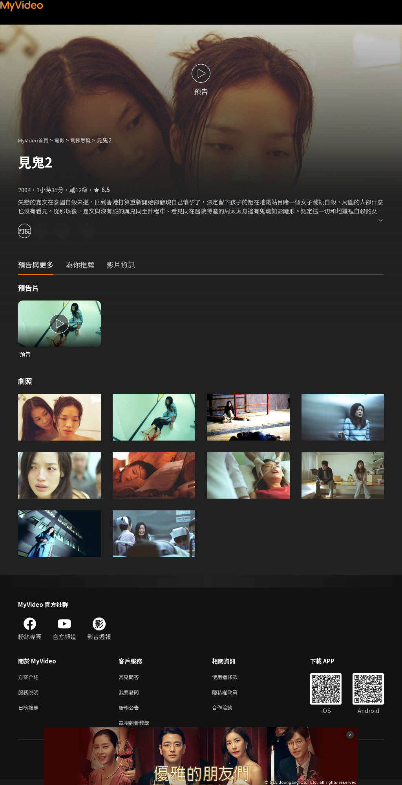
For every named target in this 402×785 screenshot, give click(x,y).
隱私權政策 (231, 694)
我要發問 (130, 694)
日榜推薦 (30, 711)
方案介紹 (30, 678)
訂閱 (34, 231)
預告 (25, 354)
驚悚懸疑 (89, 140)
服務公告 (130, 711)
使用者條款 (231, 678)
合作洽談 (228, 711)
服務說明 (30, 694)
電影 (65, 140)
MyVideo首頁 (36, 140)
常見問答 (130, 678)
